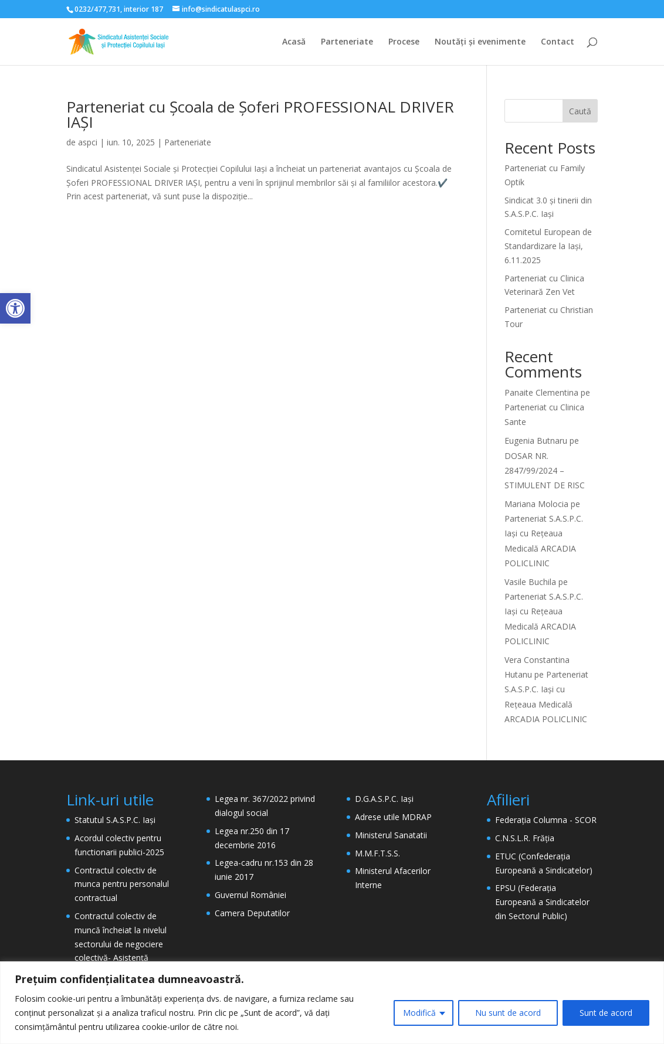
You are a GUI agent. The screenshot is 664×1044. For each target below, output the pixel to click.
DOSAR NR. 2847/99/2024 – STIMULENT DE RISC (544, 470)
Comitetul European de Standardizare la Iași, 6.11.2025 (548, 246)
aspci (87, 142)
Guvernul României (250, 894)
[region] (332, 1002)
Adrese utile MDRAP (393, 816)
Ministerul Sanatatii (391, 835)
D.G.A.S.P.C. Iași (384, 798)
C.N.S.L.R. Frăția (524, 838)
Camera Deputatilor (252, 913)
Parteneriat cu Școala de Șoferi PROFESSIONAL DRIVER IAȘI (260, 114)
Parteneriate (347, 42)
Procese (403, 42)
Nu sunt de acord (508, 1012)
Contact (557, 42)
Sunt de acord (606, 1012)
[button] (15, 308)
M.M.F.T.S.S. (377, 853)
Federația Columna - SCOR (546, 819)
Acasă (294, 42)
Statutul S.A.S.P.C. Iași (114, 819)
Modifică (419, 1012)
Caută (580, 111)
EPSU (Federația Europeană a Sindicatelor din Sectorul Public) (542, 901)
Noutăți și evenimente (480, 42)
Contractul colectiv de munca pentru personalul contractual (121, 884)
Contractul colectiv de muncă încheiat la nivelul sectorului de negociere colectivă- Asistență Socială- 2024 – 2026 (120, 943)
